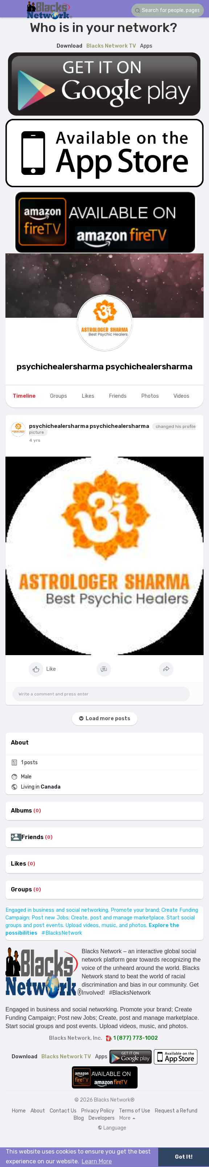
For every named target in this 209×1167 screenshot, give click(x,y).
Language (112, 1128)
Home (19, 1111)
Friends (32, 837)
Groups (21, 890)
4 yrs (34, 440)
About (37, 1111)
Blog (79, 1118)
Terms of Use (134, 1111)
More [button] (127, 1118)
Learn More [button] (97, 1161)
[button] (167, 10)
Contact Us (63, 1111)
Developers (102, 1118)
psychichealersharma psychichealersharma (105, 366)
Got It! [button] (183, 1157)
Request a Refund (176, 1111)
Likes (18, 864)
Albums (21, 811)
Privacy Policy (97, 1111)
